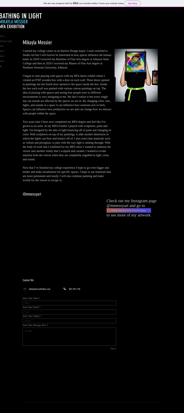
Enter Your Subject (31, 316)
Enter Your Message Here (34, 325)
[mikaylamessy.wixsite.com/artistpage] (129, 210)
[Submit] (106, 349)
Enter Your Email (31, 307)
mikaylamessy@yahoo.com (39, 289)
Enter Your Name (31, 298)
